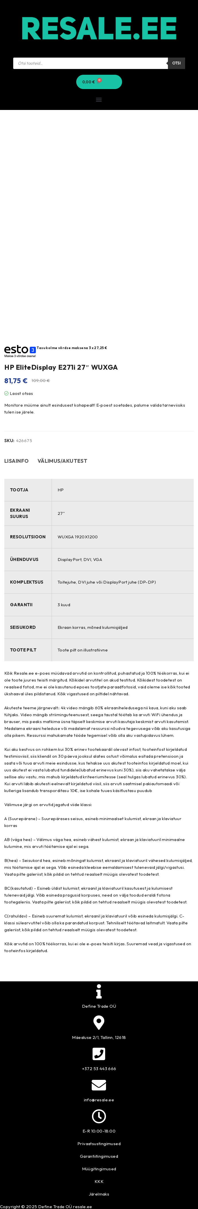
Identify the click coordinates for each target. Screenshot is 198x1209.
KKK (99, 1181)
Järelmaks (99, 1194)
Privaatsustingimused (99, 1143)
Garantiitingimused (99, 1156)
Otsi (176, 63)
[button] (99, 99)
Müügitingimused (99, 1168)
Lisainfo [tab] (16, 461)
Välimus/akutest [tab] (63, 461)
